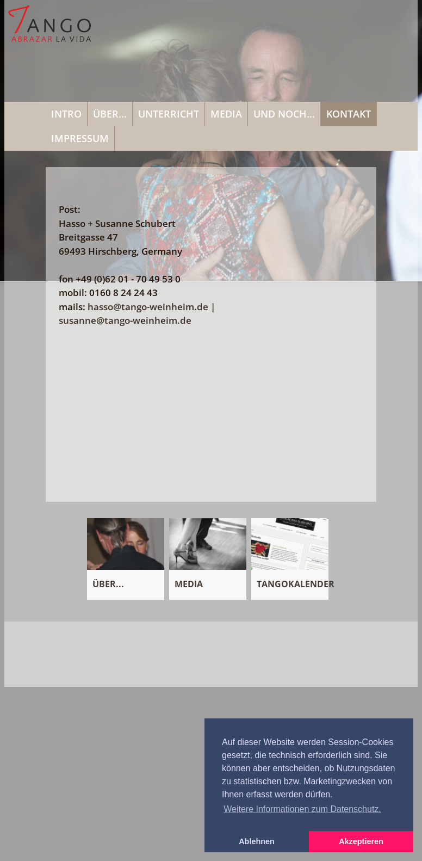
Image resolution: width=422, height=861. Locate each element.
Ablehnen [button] (257, 841)
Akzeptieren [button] (361, 841)
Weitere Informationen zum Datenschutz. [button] (302, 809)
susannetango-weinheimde (125, 320)
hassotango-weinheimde (148, 306)
